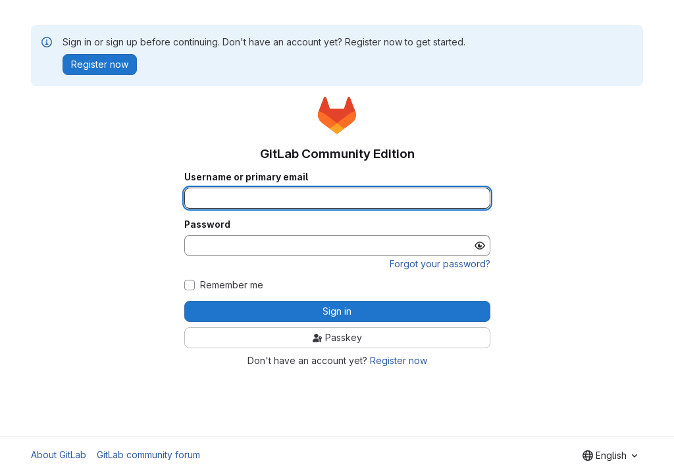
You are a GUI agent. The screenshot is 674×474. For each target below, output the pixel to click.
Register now (398, 360)
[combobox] (610, 455)
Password (207, 224)
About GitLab (58, 454)
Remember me (231, 285)
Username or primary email (246, 177)
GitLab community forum (148, 454)
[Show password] (479, 245)
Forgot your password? (440, 263)
